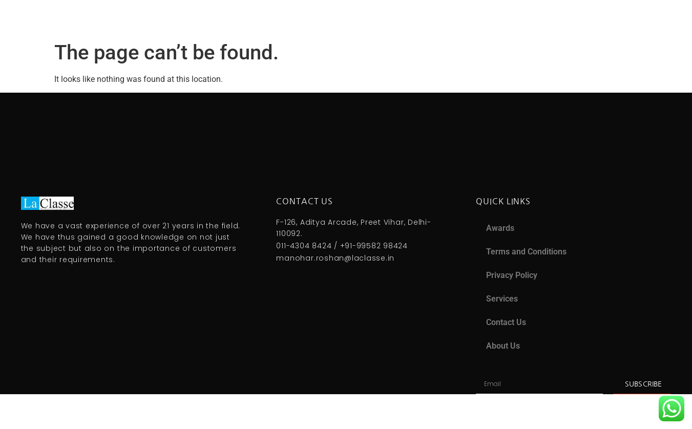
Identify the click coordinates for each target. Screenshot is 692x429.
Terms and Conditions (526, 251)
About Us (503, 346)
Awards (500, 228)
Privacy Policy (511, 275)
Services (502, 299)
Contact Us (506, 322)
